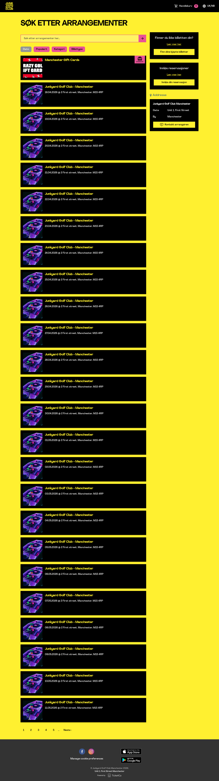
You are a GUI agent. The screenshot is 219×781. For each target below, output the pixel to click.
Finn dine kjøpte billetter (174, 52)
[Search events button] (142, 38)
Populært (41, 49)
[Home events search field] (83, 38)
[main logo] (9, 6)
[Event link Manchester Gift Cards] (31, 68)
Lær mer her (174, 44)
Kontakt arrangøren (174, 125)
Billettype (77, 49)
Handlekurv (188, 6)
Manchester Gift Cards (62, 60)
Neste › (68, 730)
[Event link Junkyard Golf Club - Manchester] (31, 94)
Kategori (59, 49)
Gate (156, 110)
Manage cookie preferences (86, 759)
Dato (26, 49)
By (154, 117)
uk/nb (208, 6)
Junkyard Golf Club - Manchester (69, 87)
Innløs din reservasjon (174, 82)
